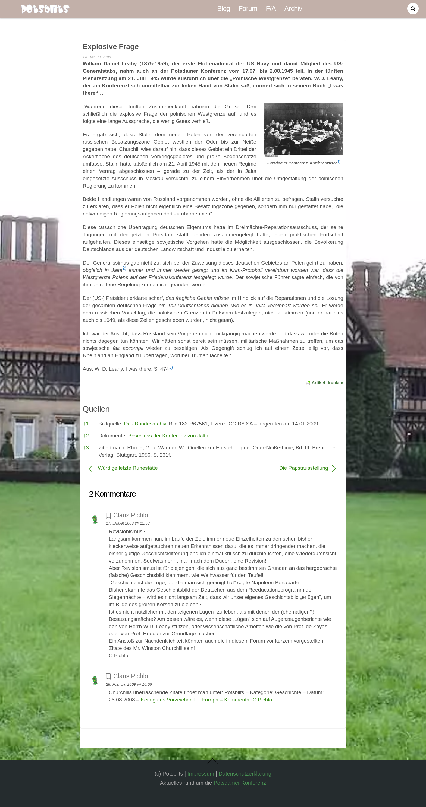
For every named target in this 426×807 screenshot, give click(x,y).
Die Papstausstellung (274, 468)
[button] (338, 163)
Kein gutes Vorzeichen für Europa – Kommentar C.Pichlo (206, 700)
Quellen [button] (96, 409)
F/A (271, 8)
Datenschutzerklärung (245, 774)
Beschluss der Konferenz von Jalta (168, 436)
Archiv (293, 8)
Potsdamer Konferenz (240, 783)
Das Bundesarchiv (145, 424)
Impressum (200, 774)
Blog (223, 8)
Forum (248, 8)
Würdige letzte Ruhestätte (128, 468)
